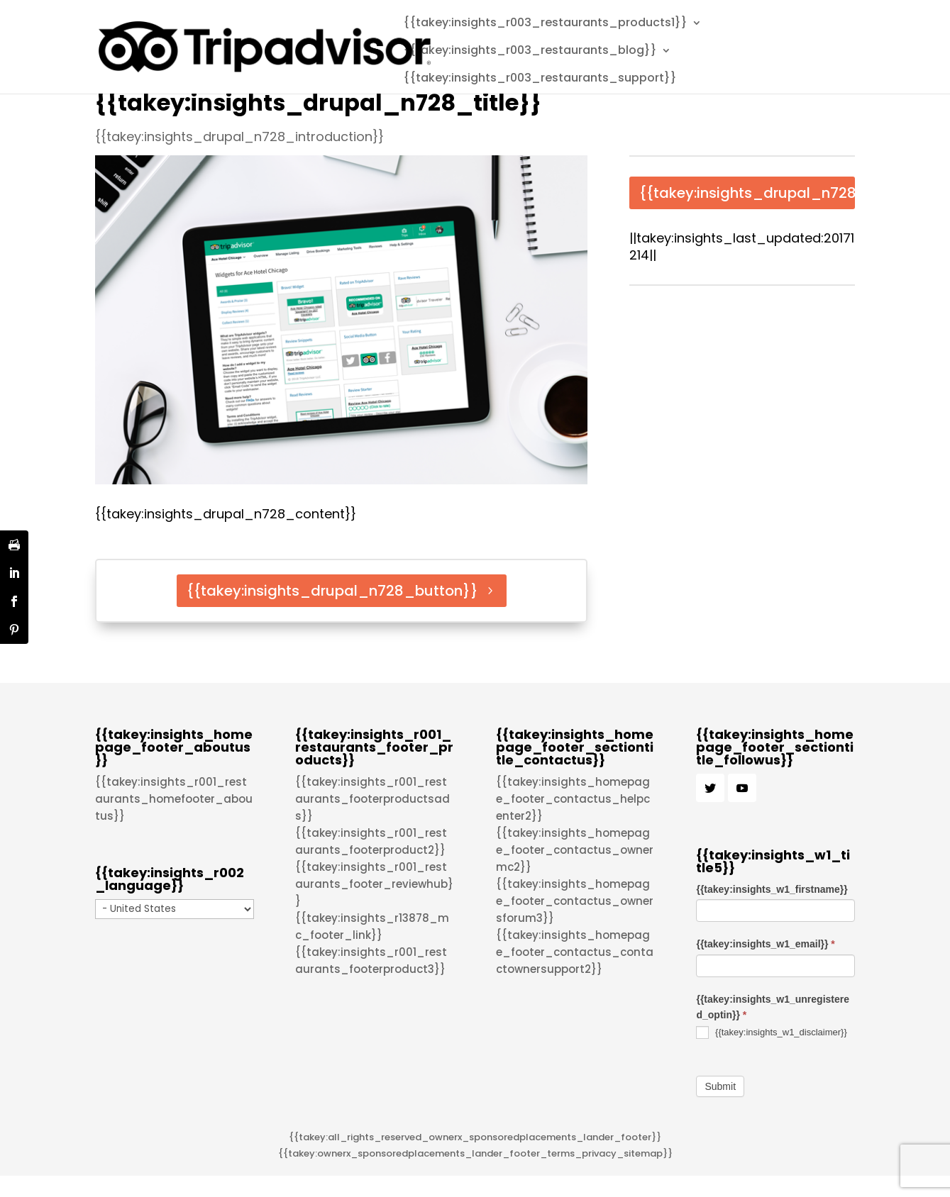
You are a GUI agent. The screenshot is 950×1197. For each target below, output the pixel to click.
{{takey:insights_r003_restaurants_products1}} (545, 24)
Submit (720, 1086)
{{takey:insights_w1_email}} (765, 944)
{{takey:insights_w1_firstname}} (771, 889)
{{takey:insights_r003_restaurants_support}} (540, 79)
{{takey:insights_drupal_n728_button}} (332, 591)
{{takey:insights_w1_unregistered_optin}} (772, 1006)
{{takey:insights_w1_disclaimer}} (771, 1032)
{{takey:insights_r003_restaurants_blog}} (530, 51)
